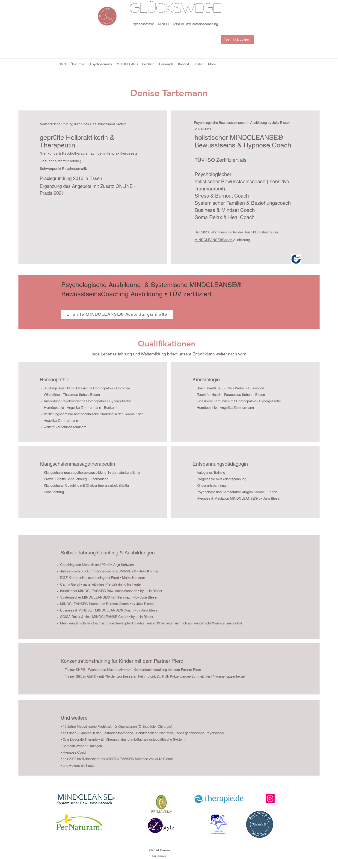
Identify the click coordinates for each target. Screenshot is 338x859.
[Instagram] (270, 798)
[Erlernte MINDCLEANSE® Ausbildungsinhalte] (117, 314)
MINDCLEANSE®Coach (214, 240)
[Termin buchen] (237, 39)
